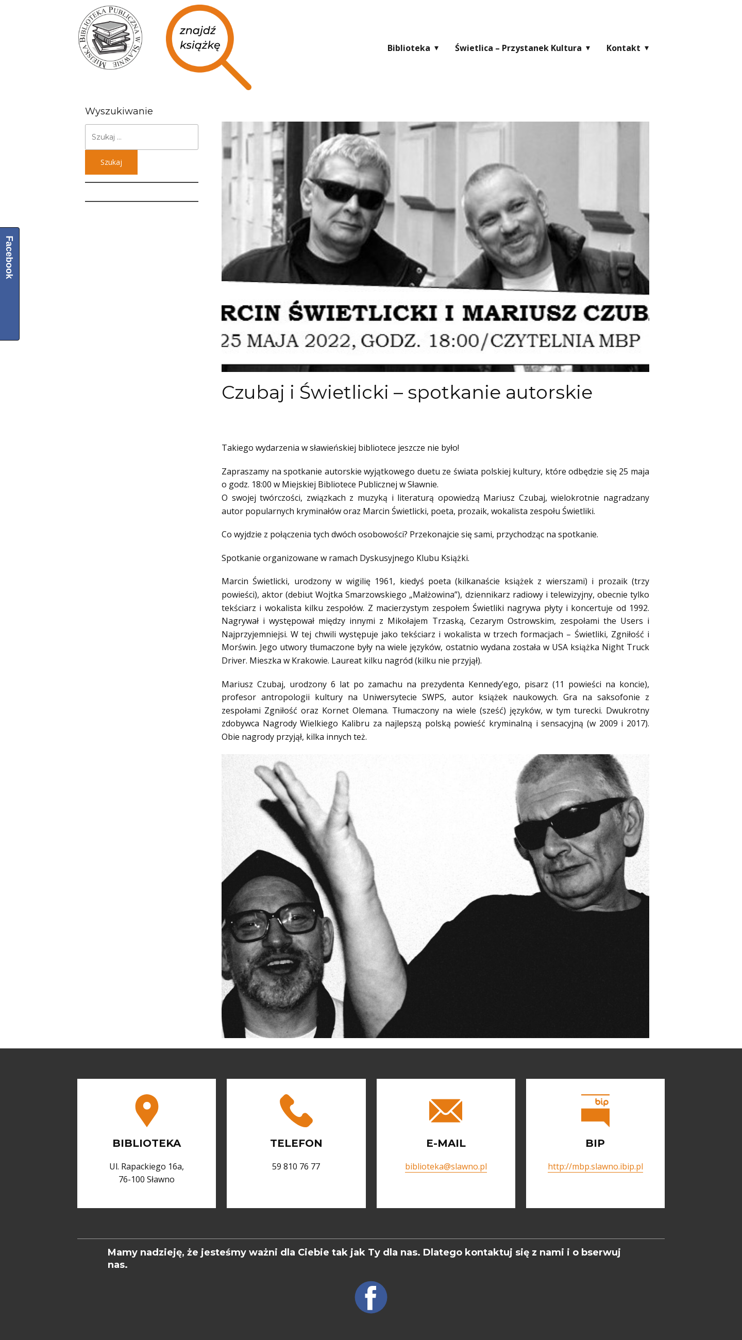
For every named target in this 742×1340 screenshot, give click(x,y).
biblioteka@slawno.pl (446, 1166)
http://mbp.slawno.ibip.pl (595, 1166)
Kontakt (623, 48)
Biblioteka (408, 48)
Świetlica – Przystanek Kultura (518, 48)
